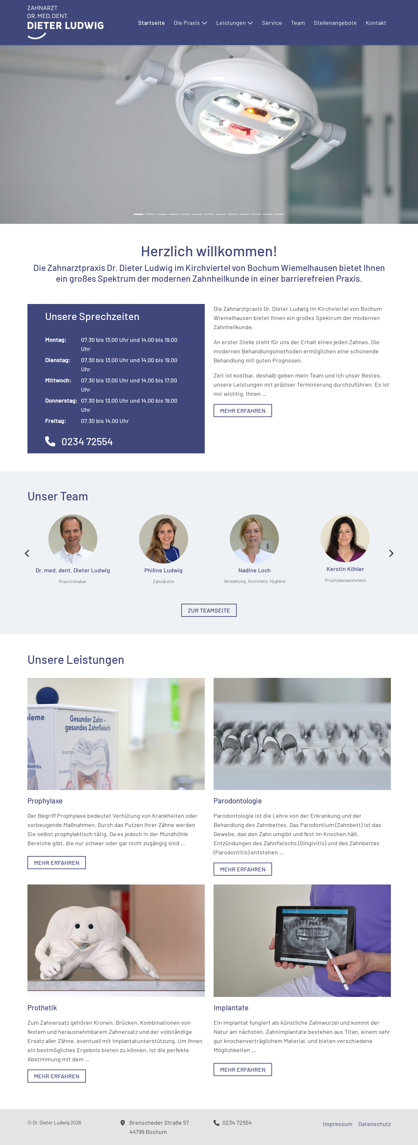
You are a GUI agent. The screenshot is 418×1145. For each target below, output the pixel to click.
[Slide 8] (232, 214)
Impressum (337, 1123)
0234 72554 (79, 441)
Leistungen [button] (234, 22)
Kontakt (376, 22)
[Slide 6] (209, 214)
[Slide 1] (150, 214)
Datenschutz (374, 1123)
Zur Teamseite (209, 610)
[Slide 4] (185, 214)
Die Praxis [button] (190, 22)
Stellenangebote (335, 22)
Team (298, 22)
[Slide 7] (221, 214)
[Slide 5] (197, 214)
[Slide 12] (279, 214)
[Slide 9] (244, 214)
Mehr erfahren (242, 410)
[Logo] (65, 21)
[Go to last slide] (27, 553)
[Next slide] (390, 553)
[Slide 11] (268, 214)
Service (272, 22)
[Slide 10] (256, 214)
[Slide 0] (138, 214)
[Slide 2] (162, 214)
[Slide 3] (174, 214)
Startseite (151, 22)
